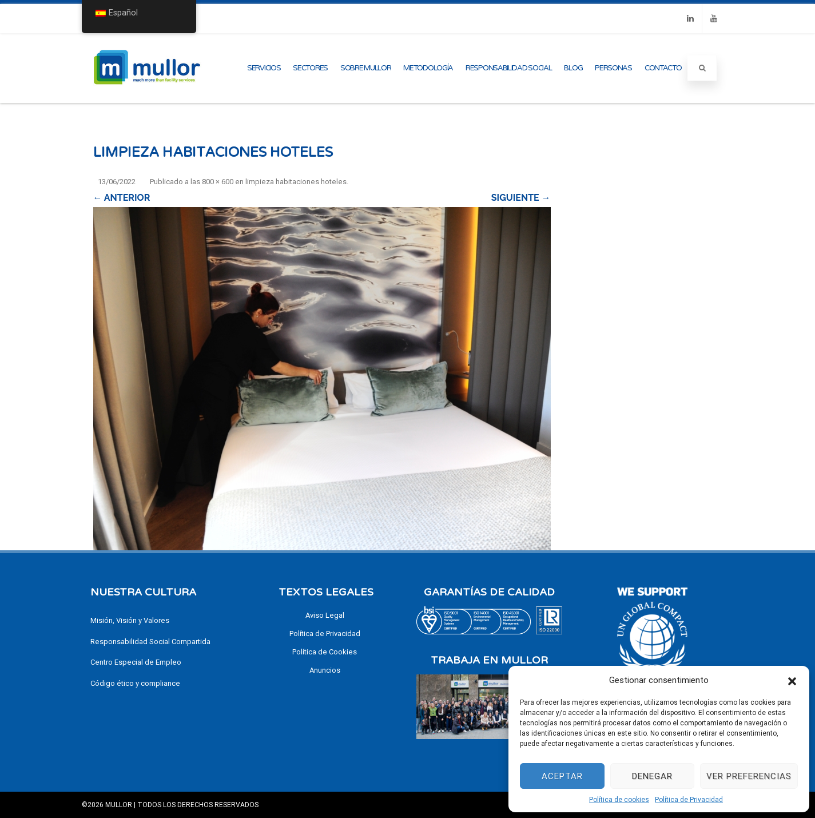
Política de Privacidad (689, 800)
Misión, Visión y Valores (129, 620)
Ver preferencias (749, 776)
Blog (573, 68)
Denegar (652, 776)
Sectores (310, 68)
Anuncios (324, 670)
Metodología (428, 68)
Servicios (263, 68)
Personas (613, 68)
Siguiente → (521, 197)
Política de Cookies (324, 652)
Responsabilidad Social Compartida (150, 641)
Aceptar (562, 776)
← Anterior (121, 197)
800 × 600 (217, 181)
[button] (792, 680)
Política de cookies (619, 800)
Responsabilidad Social (508, 68)
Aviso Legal (324, 615)
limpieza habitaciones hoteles (296, 181)
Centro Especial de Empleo (135, 662)
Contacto (663, 68)
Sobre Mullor (365, 68)
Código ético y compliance (135, 683)
